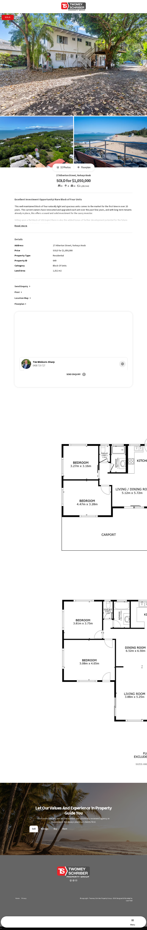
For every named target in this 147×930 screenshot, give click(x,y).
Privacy (24, 898)
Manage (44, 829)
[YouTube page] (76, 880)
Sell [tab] (34, 829)
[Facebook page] (71, 880)
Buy (55, 829)
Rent (65, 829)
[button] (18, 292)
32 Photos (64, 167)
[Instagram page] (73, 880)
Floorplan (84, 167)
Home (17, 898)
